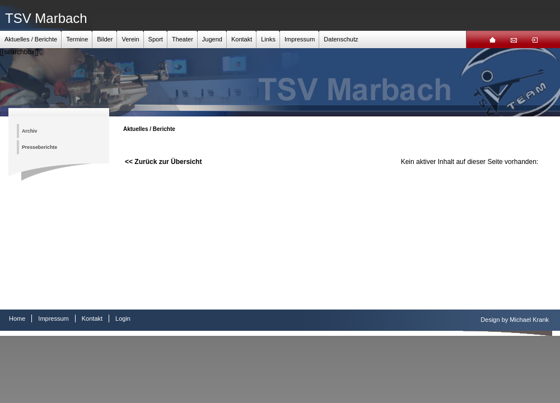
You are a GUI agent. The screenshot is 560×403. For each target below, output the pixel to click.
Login (122, 318)
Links (268, 39)
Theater (182, 39)
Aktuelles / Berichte (30, 39)
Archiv (29, 131)
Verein (130, 39)
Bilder (105, 39)
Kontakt (241, 39)
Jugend (212, 39)
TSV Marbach (46, 18)
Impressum (299, 39)
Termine (77, 39)
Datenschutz (341, 39)
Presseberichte (39, 147)
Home (17, 318)
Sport (155, 39)
